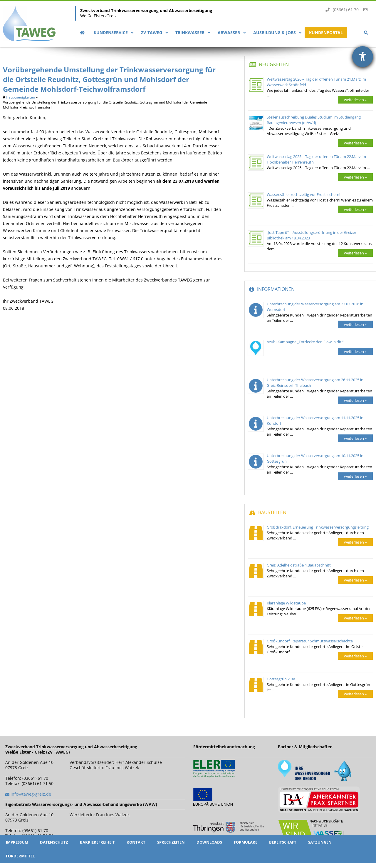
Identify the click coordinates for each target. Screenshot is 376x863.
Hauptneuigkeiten (20, 97)
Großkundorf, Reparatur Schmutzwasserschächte (310, 641)
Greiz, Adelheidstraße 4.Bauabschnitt (299, 565)
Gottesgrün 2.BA (281, 679)
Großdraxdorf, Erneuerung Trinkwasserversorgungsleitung (318, 527)
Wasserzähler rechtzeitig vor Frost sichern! (303, 194)
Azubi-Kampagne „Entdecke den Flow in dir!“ (305, 341)
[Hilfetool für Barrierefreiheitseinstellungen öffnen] (362, 56)
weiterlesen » (355, 99)
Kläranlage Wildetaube (286, 603)
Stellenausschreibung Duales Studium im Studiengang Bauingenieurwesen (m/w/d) (314, 119)
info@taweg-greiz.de (31, 794)
